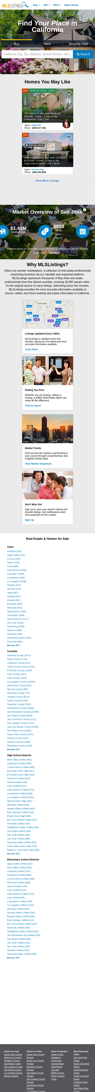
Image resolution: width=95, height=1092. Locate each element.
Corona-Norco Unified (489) (21, 767)
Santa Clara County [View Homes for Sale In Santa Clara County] (13, 1054)
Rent (56, 5)
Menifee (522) (14, 585)
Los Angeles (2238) (16, 581)
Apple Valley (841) (16, 555)
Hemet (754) (13, 562)
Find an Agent (33, 405)
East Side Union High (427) (20, 771)
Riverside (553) (14, 607)
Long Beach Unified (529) (19, 793)
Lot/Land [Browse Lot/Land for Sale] (55, 1070)
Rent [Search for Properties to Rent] (47, 44)
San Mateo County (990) (19, 730)
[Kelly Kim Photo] (66, 123)
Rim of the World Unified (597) (22, 820)
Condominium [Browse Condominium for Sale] (57, 1064)
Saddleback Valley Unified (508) (23, 827)
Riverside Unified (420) (18, 823)
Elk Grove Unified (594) (18, 778)
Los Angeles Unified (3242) (20, 905)
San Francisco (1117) (17, 619)
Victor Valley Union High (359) (22, 846)
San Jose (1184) (15, 622)
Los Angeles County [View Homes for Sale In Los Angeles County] (13, 1073)
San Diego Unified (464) (19, 831)
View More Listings (47, 180)
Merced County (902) (17, 689)
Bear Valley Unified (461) (19, 759)
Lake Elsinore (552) (17, 570)
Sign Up (29, 520)
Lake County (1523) (17, 678)
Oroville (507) (14, 600)
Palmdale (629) (14, 604)
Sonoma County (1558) (18, 742)
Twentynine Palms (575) (19, 638)
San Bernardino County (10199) (23, 712)
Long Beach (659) (16, 577)
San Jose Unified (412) (18, 942)
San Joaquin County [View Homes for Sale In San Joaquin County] (13, 1067)
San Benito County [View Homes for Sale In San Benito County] (12, 1070)
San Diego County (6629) (19, 715)
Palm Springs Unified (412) (20, 812)
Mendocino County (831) (19, 685)
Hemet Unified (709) (17, 782)
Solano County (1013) (18, 738)
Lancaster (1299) (15, 574)
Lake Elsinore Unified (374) (20, 789)
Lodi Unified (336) (16, 897)
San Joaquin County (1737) (20, 723)
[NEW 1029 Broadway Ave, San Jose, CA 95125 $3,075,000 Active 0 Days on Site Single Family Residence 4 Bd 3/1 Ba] (47, 150)
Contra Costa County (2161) (21, 666)
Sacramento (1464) (16, 611)
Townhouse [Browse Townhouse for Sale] (56, 1061)
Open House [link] (71, 5)
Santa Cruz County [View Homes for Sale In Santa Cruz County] (12, 1057)
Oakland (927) (14, 596)
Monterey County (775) (18, 693)
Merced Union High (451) (19, 801)
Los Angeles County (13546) (21, 681)
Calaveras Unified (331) (19, 871)
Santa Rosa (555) (16, 626)
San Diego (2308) (16, 615)
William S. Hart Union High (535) (23, 850)
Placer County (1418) (17, 700)
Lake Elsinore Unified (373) (20, 894)
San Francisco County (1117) (21, 719)
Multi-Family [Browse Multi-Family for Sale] (56, 1067)
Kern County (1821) (17, 674)
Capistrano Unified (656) (19, 763)
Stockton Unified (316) (18, 950)
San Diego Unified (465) (19, 939)
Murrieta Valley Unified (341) (21, 912)
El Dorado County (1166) (19, 670)
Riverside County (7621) (19, 704)
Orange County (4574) (18, 696)
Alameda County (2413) (19, 655)
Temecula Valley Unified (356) (22, 842)
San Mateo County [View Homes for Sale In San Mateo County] (12, 1064)
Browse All (13, 645)
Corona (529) (13, 559)
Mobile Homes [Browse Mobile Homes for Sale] (57, 1073)
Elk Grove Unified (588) (18, 882)
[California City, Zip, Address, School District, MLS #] (37, 54)
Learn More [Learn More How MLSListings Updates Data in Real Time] (31, 349)
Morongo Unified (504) (18, 804)
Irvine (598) (12, 566)
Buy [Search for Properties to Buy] (16, 44)
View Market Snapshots (38, 463)
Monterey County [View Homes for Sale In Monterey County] (12, 1061)
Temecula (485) (15, 634)
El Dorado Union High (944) (21, 774)
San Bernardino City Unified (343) (23, 935)
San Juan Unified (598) (18, 838)
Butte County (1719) (17, 659)
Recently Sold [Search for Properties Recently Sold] (78, 44)
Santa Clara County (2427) (20, 734)
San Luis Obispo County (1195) (22, 727)
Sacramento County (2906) (20, 708)
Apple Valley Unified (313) (20, 863)
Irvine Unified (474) (16, 786)
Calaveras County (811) (19, 663)
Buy (35, 5)
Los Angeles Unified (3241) (20, 797)
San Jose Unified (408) (18, 835)
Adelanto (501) (14, 551)
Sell (45, 5)
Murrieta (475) (14, 589)
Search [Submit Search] (83, 54)
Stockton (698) (14, 630)
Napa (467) (12, 592)
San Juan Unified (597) (18, 946)
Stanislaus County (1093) (19, 745)
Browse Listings (11, 1076)
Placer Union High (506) (19, 816)
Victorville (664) (14, 641)
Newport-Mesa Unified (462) (21, 808)
